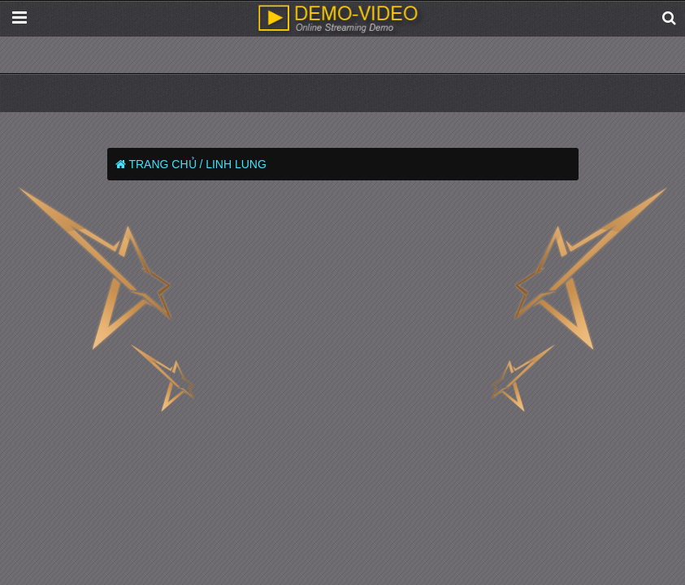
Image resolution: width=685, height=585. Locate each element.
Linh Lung (236, 164)
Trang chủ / (165, 164)
